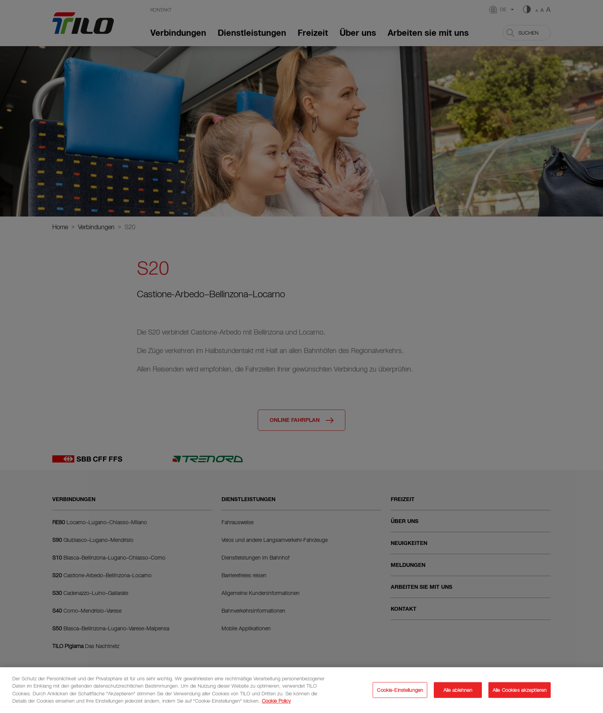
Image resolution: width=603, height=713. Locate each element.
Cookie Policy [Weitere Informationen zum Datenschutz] (276, 705)
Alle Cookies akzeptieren (519, 693)
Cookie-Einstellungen (400, 693)
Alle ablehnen (458, 693)
